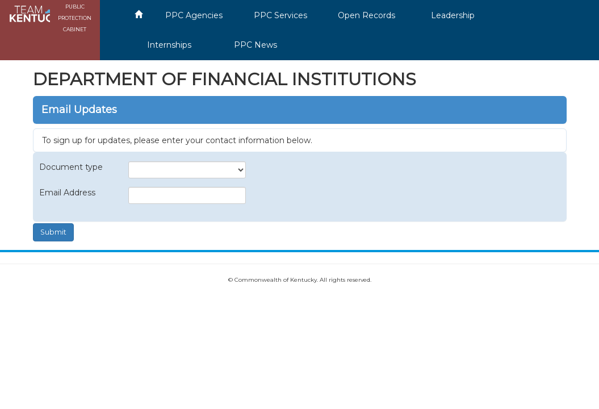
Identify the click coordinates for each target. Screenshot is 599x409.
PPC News (255, 45)
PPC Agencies (194, 15)
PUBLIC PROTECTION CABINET (74, 17)
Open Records (366, 15)
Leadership (453, 15)
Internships (169, 45)
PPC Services (280, 15)
